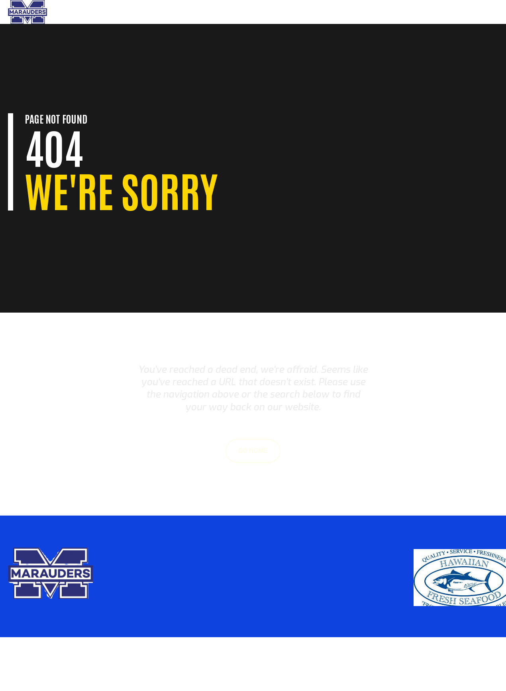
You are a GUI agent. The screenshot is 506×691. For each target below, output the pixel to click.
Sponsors (475, 12)
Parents (403, 12)
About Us (438, 12)
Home (373, 12)
